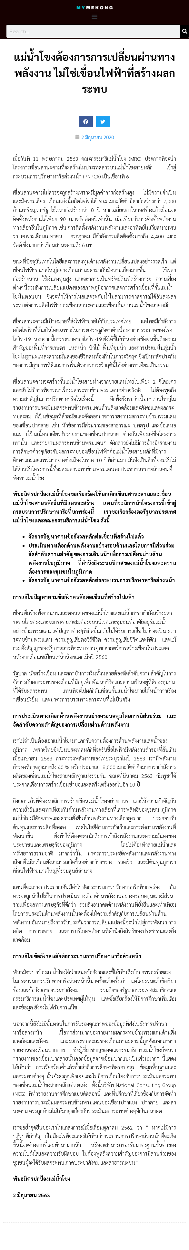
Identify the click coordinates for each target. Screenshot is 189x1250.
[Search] (184, 31)
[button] (94, 16)
